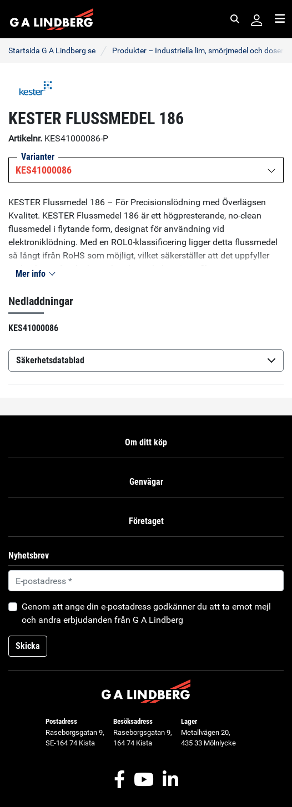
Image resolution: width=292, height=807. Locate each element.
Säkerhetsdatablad (146, 360)
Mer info (35, 273)
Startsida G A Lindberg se (51, 50)
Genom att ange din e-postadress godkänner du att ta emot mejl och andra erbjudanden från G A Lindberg (146, 613)
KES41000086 (44, 170)
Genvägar (146, 481)
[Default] (146, 580)
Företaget (146, 521)
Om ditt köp (146, 442)
